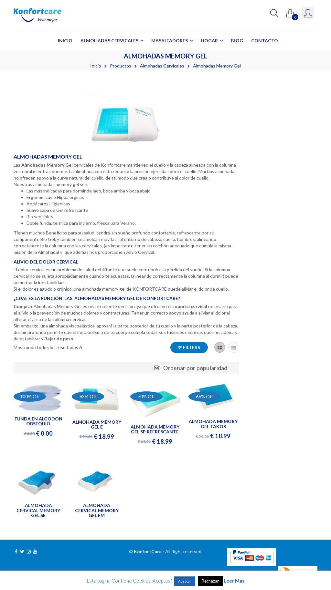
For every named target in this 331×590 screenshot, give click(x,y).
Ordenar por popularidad (195, 367)
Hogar (209, 40)
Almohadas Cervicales (109, 40)
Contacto (264, 40)
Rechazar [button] (210, 581)
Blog (237, 40)
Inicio (65, 40)
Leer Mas (234, 581)
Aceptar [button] (184, 581)
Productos (120, 65)
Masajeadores (169, 40)
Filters (189, 347)
